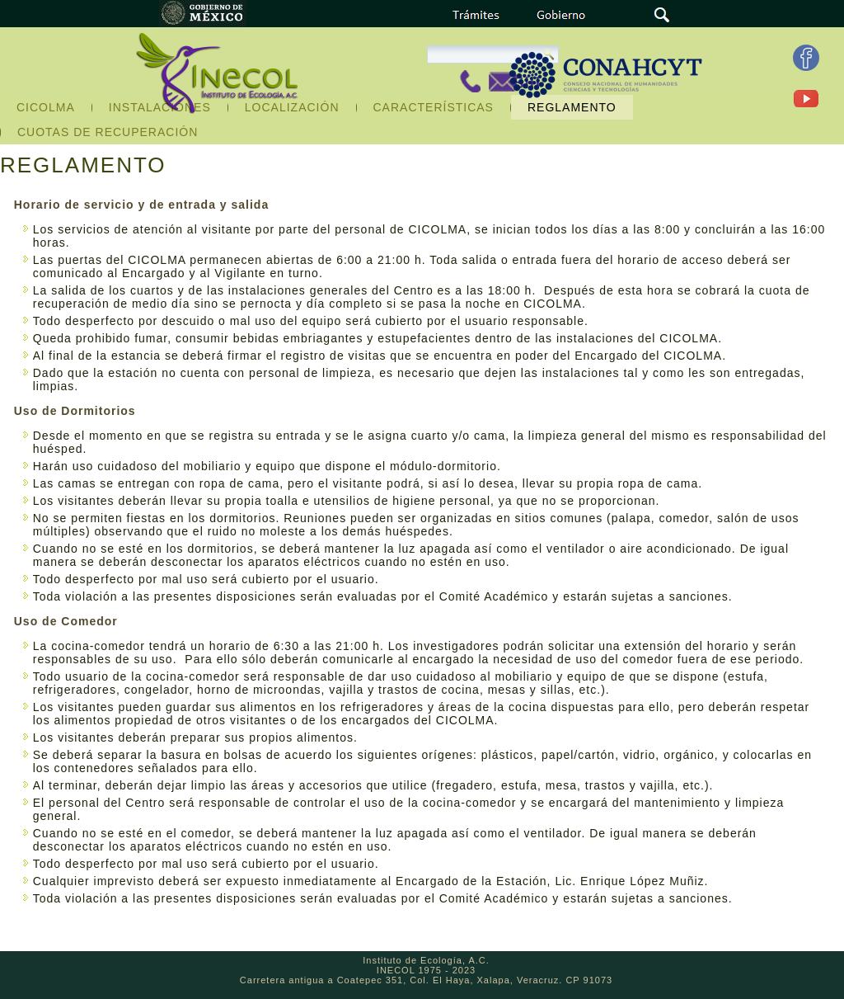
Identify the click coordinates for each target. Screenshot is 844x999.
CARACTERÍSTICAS (433, 107)
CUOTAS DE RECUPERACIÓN (107, 132)
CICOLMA (45, 107)
